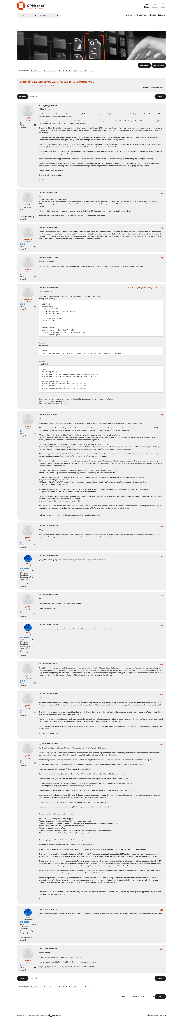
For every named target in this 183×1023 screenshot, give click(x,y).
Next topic (159, 88)
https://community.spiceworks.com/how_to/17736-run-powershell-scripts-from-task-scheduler (75, 807)
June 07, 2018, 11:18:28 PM (48, 106)
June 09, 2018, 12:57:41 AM (48, 414)
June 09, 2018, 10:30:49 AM (48, 526)
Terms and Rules (154, 1015)
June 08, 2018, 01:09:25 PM (48, 227)
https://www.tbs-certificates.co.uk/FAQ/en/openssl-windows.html (64, 769)
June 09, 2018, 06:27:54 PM (48, 625)
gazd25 (28, 118)
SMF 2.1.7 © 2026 (22, 1015)
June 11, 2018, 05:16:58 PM (48, 909)
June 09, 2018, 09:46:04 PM (48, 664)
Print (160, 96)
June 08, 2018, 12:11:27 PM (48, 193)
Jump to (123, 996)
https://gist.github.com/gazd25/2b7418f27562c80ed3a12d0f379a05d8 (66, 967)
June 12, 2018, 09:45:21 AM (48, 948)
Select (46, 299)
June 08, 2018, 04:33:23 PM (48, 257)
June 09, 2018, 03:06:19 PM (48, 556)
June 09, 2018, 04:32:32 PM (48, 595)
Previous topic (148, 88)
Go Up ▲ (163, 1015)
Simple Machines (34, 1015)
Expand (51, 299)
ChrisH (27, 205)
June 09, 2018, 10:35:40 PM (48, 694)
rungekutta (28, 239)
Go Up (23, 978)
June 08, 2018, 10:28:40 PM (48, 287)
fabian (28, 564)
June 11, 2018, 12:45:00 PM (50, 744)
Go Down (22, 96)
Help (146, 1015)
